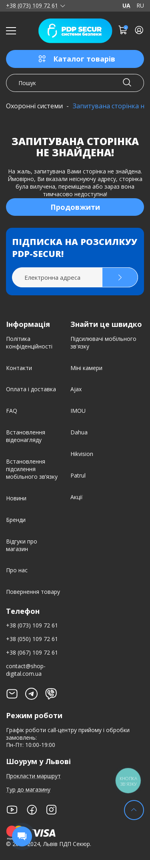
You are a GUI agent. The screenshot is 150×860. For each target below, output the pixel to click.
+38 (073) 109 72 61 (32, 5)
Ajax (76, 389)
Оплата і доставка (31, 389)
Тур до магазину (28, 789)
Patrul (78, 475)
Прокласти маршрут (33, 776)
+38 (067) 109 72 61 (32, 652)
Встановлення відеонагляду (25, 436)
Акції (76, 497)
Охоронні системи (34, 106)
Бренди (16, 520)
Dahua (79, 432)
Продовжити (75, 207)
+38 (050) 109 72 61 (32, 639)
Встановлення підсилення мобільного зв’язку (32, 469)
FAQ (11, 410)
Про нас (17, 570)
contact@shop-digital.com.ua (26, 669)
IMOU (78, 410)
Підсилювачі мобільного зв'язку (103, 342)
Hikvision (81, 454)
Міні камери (86, 368)
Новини (16, 498)
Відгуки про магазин (21, 545)
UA (126, 5)
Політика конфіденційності (29, 342)
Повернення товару (33, 591)
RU (140, 5)
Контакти (19, 368)
